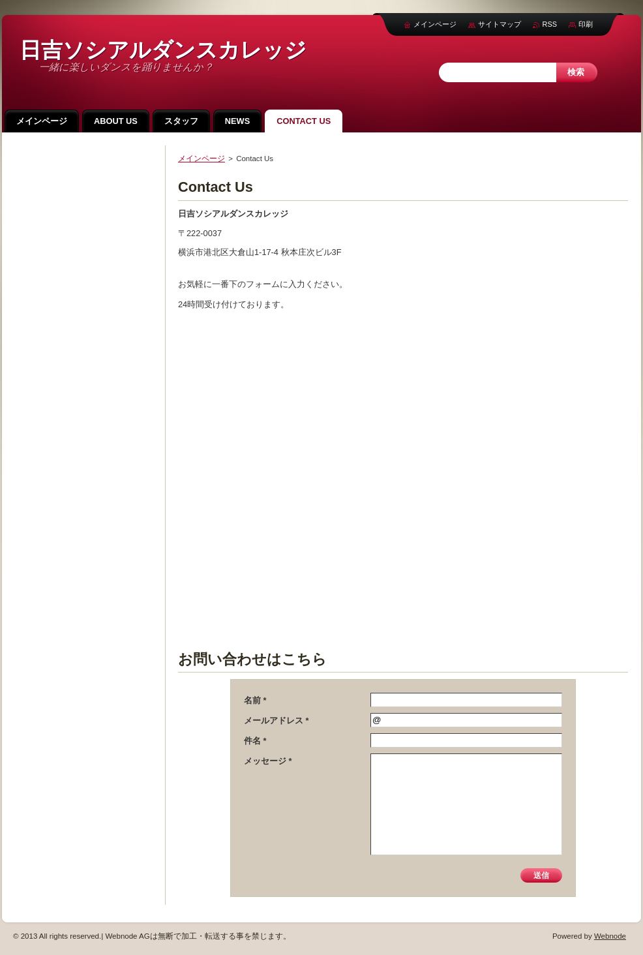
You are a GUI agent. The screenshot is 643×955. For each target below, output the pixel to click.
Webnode (610, 936)
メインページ (201, 158)
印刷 (585, 24)
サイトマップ (499, 24)
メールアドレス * (276, 720)
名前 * (255, 700)
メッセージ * (268, 761)
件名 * (255, 741)
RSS (550, 24)
